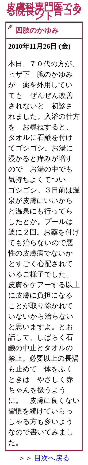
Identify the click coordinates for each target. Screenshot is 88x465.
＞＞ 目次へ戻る (44, 458)
